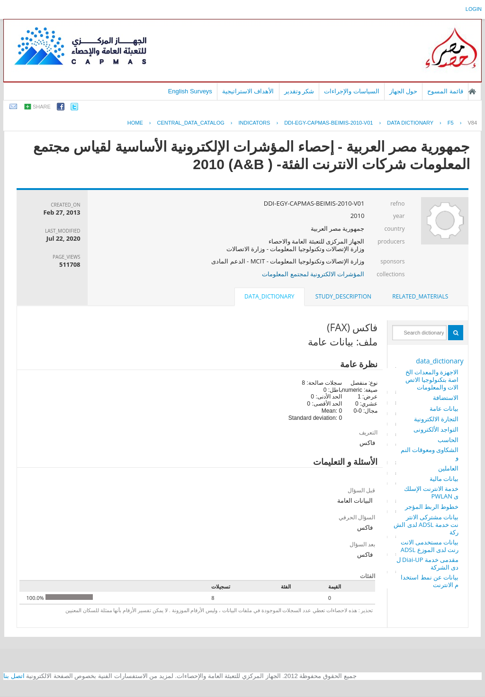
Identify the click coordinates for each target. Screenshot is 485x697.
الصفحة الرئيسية (472, 91)
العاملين (448, 468)
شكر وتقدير (299, 91)
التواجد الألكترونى (435, 429)
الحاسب (448, 440)
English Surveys (190, 91)
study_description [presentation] (343, 296)
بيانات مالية (444, 478)
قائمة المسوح (445, 91)
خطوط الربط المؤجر (432, 506)
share (42, 106)
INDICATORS (254, 123)
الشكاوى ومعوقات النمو (430, 453)
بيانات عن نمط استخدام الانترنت (429, 580)
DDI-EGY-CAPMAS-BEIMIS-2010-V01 (328, 123)
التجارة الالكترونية (436, 419)
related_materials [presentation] (420, 296)
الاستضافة (445, 397)
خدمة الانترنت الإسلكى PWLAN (431, 492)
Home (135, 123)
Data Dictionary (410, 123)
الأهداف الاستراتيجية (248, 91)
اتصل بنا (14, 675)
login (474, 9)
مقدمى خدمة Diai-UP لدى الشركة (427, 563)
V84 (472, 123)
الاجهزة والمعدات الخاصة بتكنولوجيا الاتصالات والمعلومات (432, 379)
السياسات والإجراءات (351, 91)
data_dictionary (439, 360)
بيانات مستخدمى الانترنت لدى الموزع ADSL (430, 545)
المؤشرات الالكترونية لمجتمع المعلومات (313, 274)
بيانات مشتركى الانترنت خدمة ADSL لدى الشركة (426, 524)
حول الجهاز (403, 91)
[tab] (420, 297)
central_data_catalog (191, 123)
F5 (451, 123)
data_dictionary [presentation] (269, 296)
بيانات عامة (444, 408)
